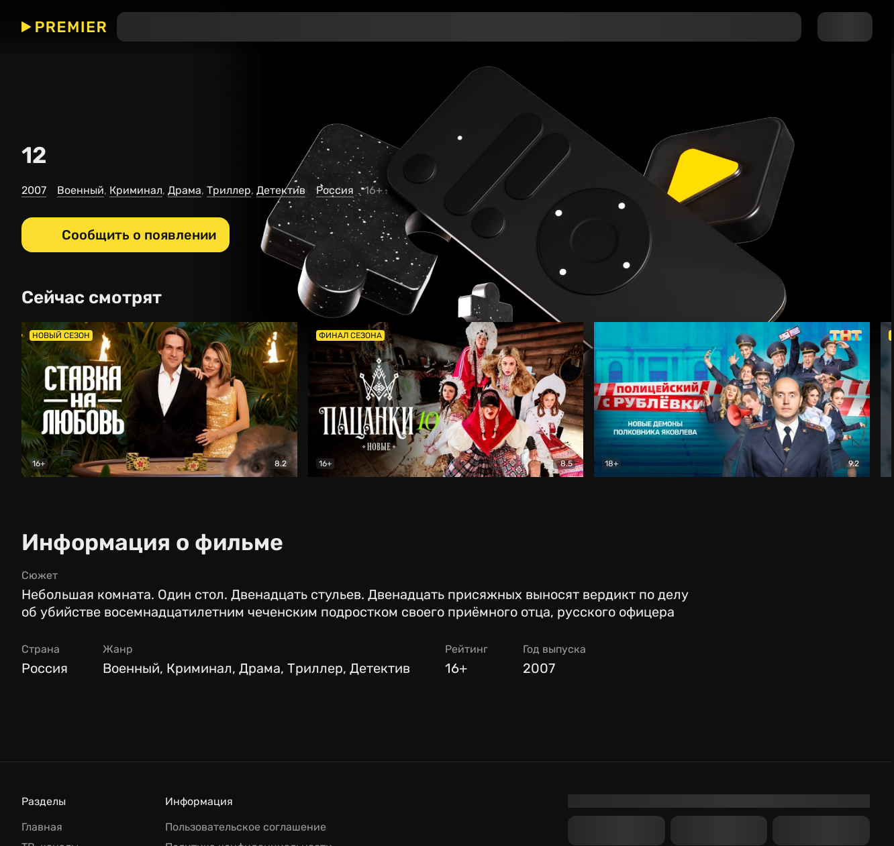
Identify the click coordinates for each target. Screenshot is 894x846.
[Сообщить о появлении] (125, 234)
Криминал (135, 190)
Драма (184, 190)
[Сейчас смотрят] (96, 298)
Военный (80, 190)
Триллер (229, 190)
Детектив (280, 190)
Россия (335, 190)
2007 (33, 190)
